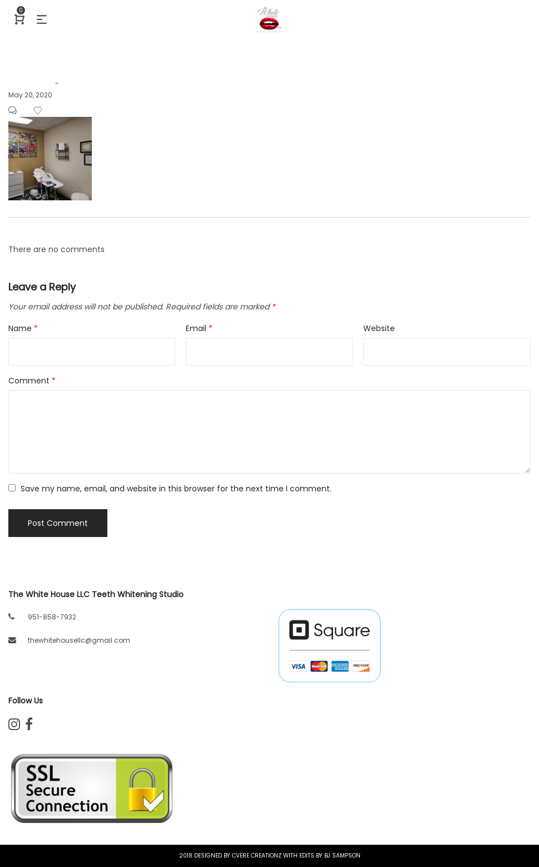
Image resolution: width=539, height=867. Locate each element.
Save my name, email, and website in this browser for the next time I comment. (176, 488)
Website (379, 328)
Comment (32, 380)
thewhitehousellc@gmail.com (79, 640)
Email (199, 328)
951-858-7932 (52, 617)
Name (23, 328)
